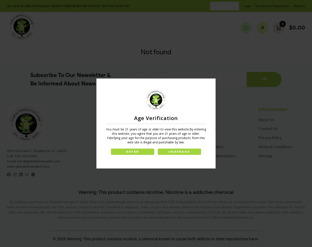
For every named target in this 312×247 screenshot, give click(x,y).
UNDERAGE (179, 151)
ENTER (132, 151)
